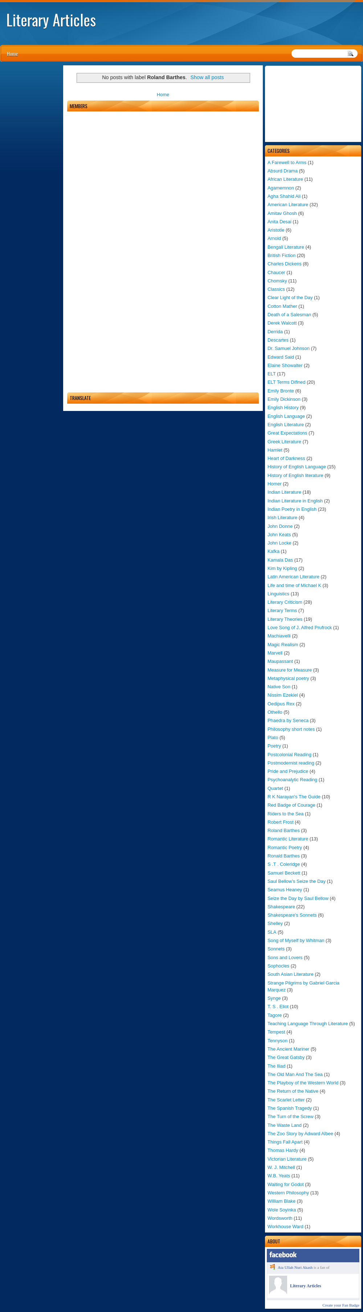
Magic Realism (283, 644)
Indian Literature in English (295, 501)
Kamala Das (280, 560)
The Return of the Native (293, 1091)
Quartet (275, 788)
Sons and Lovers (285, 957)
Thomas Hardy (283, 1150)
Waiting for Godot (286, 1184)
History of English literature (295, 475)
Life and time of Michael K (294, 585)
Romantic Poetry (285, 847)
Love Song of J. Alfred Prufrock (300, 627)
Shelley (275, 923)
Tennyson (277, 1040)
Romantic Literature (288, 839)
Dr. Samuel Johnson (289, 348)
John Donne (280, 526)
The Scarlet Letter (286, 1100)
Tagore (275, 1015)
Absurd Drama (283, 171)
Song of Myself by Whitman (296, 940)
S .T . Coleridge (284, 864)
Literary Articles (51, 19)
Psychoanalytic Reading (292, 779)
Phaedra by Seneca (288, 720)
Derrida (275, 331)
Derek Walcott (282, 323)
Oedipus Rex (281, 703)
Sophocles (278, 966)
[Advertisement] (313, 104)
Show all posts (207, 77)
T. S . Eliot (278, 1006)
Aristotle (276, 230)
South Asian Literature (291, 974)
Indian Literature (284, 492)
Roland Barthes (284, 830)
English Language (286, 416)
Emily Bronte (281, 391)
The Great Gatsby (286, 1057)
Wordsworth (280, 1218)
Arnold (274, 238)
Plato (273, 737)
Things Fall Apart (285, 1142)
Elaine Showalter (285, 365)
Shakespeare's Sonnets (292, 915)
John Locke (279, 543)
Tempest (276, 1032)
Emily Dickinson (284, 399)
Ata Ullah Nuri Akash (295, 1267)
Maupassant (280, 661)
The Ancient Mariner (288, 1049)
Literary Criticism (285, 602)
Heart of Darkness (286, 458)
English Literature (286, 424)
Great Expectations (287, 433)
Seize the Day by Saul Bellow (298, 898)
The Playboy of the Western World (303, 1082)
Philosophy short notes (291, 729)
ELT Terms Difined (286, 382)
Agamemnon (281, 188)
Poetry (274, 746)
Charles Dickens (285, 263)
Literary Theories (285, 619)
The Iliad (276, 1066)
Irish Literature (282, 517)
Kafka (274, 551)
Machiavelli (279, 636)
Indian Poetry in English (292, 509)
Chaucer (276, 272)
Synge (274, 998)
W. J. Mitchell (281, 1167)
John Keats (279, 534)
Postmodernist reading (291, 763)
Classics (276, 289)
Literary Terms (282, 610)
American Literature (288, 204)
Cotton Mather (282, 306)
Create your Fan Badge (340, 1305)
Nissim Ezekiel (283, 695)
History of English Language (297, 466)
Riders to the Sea (285, 813)
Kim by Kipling (282, 568)
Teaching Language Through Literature (308, 1023)
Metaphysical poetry (288, 678)
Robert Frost (280, 822)
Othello (275, 712)
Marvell (275, 653)
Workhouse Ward (285, 1226)
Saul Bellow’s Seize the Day (297, 881)
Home (12, 53)
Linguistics (278, 593)
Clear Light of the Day (290, 297)
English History (283, 407)
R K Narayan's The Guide (294, 796)
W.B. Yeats (279, 1175)
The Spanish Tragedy (290, 1108)
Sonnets (276, 949)
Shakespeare (281, 906)
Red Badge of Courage (291, 805)
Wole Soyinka (282, 1210)
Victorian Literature (287, 1159)
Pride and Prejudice (288, 771)
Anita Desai (279, 221)
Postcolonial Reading (289, 754)
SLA (272, 932)
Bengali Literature (286, 247)
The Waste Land (285, 1125)
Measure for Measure (290, 670)
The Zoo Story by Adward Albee (300, 1133)
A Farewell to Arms (287, 162)
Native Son (279, 686)
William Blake (281, 1201)
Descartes (278, 340)
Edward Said (281, 357)
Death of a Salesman (289, 314)
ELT (272, 373)
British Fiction (281, 255)
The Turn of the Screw (291, 1116)
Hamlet (275, 450)
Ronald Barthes (284, 856)
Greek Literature (284, 441)
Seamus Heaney (285, 889)
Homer (275, 483)
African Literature (285, 179)
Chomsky (277, 281)
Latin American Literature (293, 576)
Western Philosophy (288, 1192)
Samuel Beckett (284, 873)
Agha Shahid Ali (284, 196)
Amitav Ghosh (282, 213)
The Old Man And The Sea (295, 1074)
